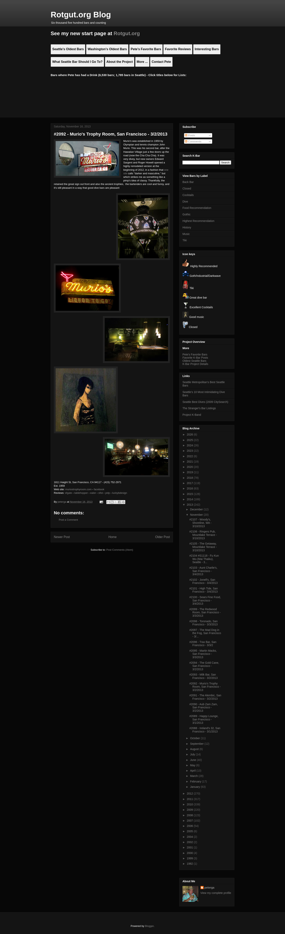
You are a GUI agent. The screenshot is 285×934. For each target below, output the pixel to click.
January (195, 786)
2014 (190, 499)
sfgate (68, 492)
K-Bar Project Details (195, 364)
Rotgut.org (127, 33)
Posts (190, 135)
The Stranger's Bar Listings (199, 408)
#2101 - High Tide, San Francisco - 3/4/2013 (203, 590)
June (193, 760)
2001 (190, 847)
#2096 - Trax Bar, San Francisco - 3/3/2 (202, 643)
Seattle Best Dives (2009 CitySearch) (205, 401)
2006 (190, 825)
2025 (190, 440)
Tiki (184, 240)
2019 (190, 472)
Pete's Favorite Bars (194, 354)
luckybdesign (119, 492)
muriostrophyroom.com (78, 489)
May (193, 765)
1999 (190, 858)
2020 (190, 466)
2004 (190, 836)
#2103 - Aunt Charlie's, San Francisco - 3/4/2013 (203, 571)
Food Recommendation (196, 207)
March (194, 776)
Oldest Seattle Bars (194, 360)
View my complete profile (215, 892)
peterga (209, 887)
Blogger (149, 926)
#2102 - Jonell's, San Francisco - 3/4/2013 (203, 581)
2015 (190, 494)
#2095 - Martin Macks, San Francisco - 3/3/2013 (203, 654)
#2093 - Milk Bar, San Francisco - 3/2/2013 (203, 676)
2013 (190, 504)
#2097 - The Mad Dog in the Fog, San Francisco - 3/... (205, 633)
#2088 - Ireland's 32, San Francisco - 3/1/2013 (204, 730)
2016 (190, 488)
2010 (190, 804)
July (193, 754)
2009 (190, 809)
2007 (190, 820)
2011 (190, 799)
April (193, 770)
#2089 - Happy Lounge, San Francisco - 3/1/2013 (203, 719)
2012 (190, 793)
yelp (107, 492)
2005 (190, 831)
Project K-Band (191, 414)
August (194, 749)
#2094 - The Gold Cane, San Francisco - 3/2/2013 (204, 666)
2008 (190, 815)
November (196, 514)
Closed (186, 188)
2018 (190, 477)
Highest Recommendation (198, 220)
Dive (185, 201)
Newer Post (62, 537)
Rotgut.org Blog (81, 14)
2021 (190, 461)
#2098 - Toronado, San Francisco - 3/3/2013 (203, 623)
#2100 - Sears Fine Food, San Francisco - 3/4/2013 (205, 600)
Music (186, 234)
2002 (190, 842)
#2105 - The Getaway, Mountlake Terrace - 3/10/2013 (203, 547)
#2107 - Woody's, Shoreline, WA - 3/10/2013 (200, 523)
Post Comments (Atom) (119, 549)
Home (112, 537)
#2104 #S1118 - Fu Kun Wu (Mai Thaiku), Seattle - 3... (204, 559)
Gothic (186, 214)
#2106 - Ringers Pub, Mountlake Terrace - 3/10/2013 (203, 535)
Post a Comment (68, 519)
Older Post (162, 537)
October (195, 738)
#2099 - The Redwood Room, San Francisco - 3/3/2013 (205, 612)
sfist (100, 492)
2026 (190, 434)
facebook (99, 489)
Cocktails (188, 195)
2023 (190, 450)
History (186, 227)
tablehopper (81, 492)
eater (93, 492)
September (197, 743)
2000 (190, 853)
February (196, 781)
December (196, 509)
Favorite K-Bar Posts (195, 357)
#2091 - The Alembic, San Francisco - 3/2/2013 (205, 697)
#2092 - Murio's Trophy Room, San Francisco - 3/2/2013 (205, 687)
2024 (190, 445)
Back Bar (188, 182)
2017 (190, 483)
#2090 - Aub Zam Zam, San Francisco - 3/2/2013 (203, 708)
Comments (193, 141)
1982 (190, 863)
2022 (190, 456)
